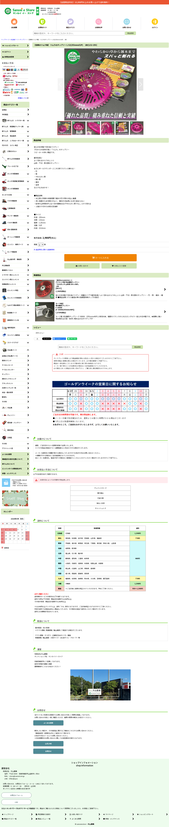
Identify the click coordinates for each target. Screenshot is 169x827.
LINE (16, 802)
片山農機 (91, 824)
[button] (60, 84)
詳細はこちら (23, 98)
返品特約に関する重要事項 (44, 249)
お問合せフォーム (16, 795)
